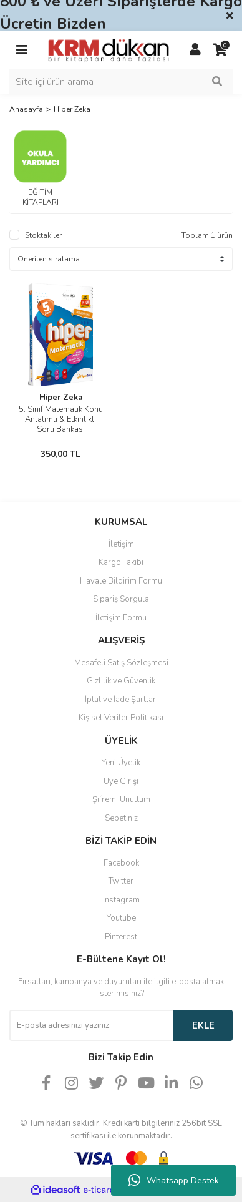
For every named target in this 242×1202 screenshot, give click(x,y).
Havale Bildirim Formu (121, 581)
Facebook (121, 863)
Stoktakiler (43, 235)
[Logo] (108, 49)
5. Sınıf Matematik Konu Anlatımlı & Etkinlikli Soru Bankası (61, 419)
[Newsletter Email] (91, 1025)
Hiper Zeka (72, 109)
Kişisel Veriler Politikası (121, 717)
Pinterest (121, 936)
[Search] (121, 81)
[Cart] (220, 49)
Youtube (121, 918)
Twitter (121, 881)
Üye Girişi (121, 781)
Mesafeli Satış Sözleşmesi (121, 662)
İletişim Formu (121, 617)
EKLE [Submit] (203, 1025)
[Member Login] (195, 50)
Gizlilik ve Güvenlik (121, 681)
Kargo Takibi (121, 562)
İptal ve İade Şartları (121, 699)
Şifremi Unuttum (121, 799)
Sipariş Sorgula (121, 599)
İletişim (121, 544)
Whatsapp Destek (173, 1180)
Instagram (121, 900)
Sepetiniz (121, 818)
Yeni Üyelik (121, 762)
